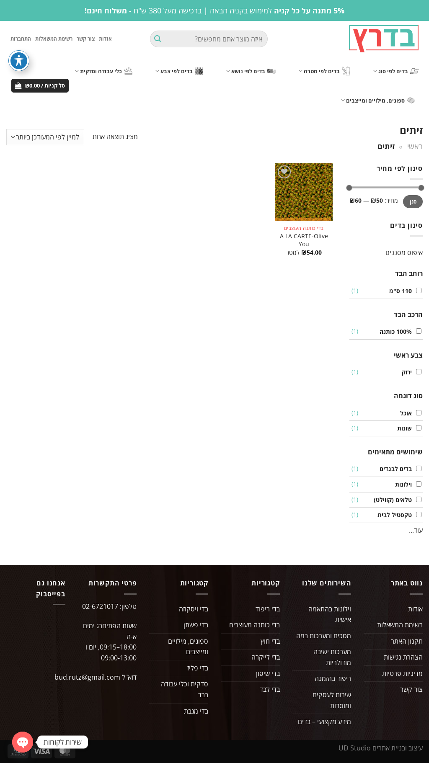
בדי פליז (197, 669)
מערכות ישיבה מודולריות (332, 659)
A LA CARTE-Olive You (304, 241)
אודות (105, 39)
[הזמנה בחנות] (45, 138)
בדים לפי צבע (179, 72)
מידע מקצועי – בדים (324, 723)
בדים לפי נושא (251, 72)
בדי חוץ (270, 642)
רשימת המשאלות (53, 39)
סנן (413, 202)
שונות (402, 429)
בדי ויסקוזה (193, 610)
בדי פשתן (195, 626)
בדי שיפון (268, 674)
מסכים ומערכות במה (323, 637)
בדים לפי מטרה (324, 72)
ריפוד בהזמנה (333, 680)
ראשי (415, 147)
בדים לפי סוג (396, 72)
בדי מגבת (196, 712)
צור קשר (86, 39)
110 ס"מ (398, 292)
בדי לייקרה (265, 658)
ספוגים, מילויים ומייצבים (378, 102)
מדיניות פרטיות (402, 674)
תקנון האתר (407, 642)
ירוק (405, 374)
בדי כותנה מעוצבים (254, 626)
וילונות (401, 486)
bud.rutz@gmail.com (87, 678)
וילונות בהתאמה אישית (329, 616)
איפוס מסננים (404, 253)
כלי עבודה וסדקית (103, 72)
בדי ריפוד (268, 610)
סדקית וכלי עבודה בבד (184, 691)
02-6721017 (100, 607)
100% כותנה (393, 333)
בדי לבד (270, 691)
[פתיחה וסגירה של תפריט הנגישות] (19, 61)
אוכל (404, 414)
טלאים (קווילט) (391, 501)
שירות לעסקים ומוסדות (332, 701)
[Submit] (157, 40)
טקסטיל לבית (392, 516)
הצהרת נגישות (403, 658)
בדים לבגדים (393, 470)
